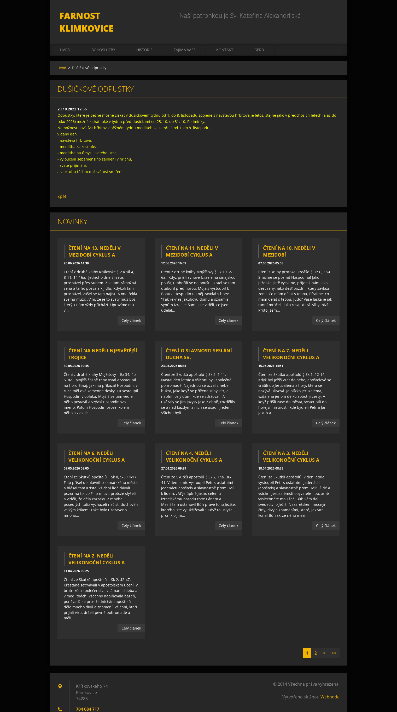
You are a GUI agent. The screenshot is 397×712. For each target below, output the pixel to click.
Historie (144, 39)
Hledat (334, 15)
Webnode (330, 687)
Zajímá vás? (184, 39)
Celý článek (131, 310)
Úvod (65, 39)
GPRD (259, 39)
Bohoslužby (103, 39)
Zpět (61, 186)
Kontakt (224, 39)
